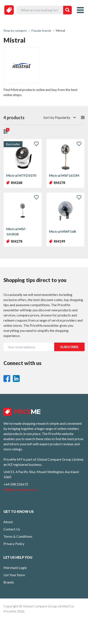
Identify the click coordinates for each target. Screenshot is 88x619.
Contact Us (11, 529)
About (8, 522)
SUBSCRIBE (69, 347)
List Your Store (14, 575)
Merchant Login (15, 568)
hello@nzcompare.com (20, 489)
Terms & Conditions (17, 536)
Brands (8, 582)
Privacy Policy (13, 544)
